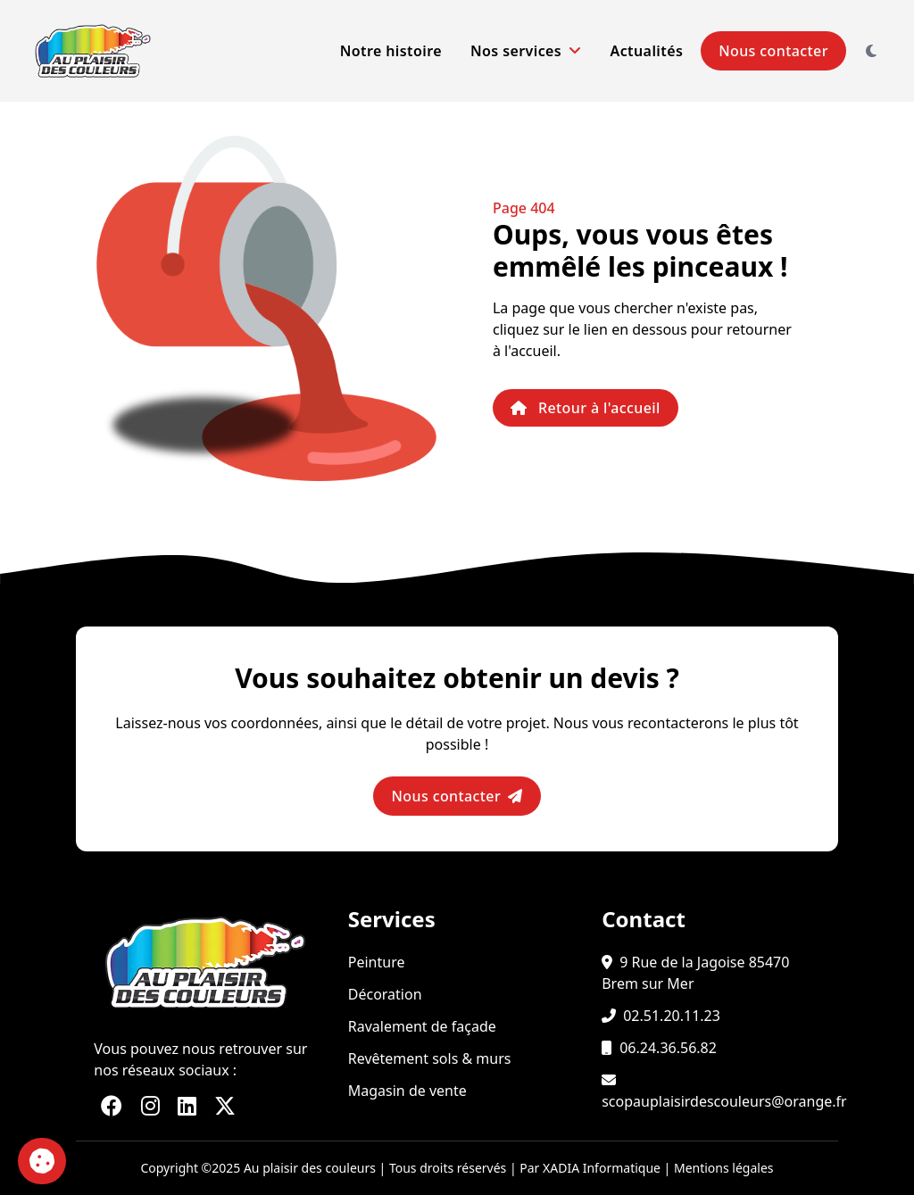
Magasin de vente (407, 1090)
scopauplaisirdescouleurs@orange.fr (724, 1101)
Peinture (376, 962)
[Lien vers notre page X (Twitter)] (225, 1105)
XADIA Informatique (602, 1167)
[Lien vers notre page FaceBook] (111, 1105)
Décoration (385, 994)
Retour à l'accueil (586, 408)
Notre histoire (391, 51)
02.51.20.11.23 (671, 1015)
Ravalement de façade (422, 1026)
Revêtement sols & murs (429, 1058)
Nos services (526, 51)
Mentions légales (724, 1167)
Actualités (647, 51)
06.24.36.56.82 (668, 1048)
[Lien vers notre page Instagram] (150, 1105)
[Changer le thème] (871, 51)
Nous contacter (773, 51)
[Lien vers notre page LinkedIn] (187, 1105)
